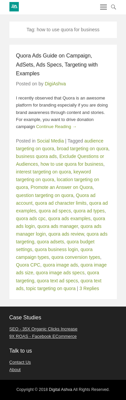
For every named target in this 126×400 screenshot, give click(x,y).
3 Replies (89, 288)
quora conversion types (75, 257)
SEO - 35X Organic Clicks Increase (43, 328)
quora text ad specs (57, 280)
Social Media (50, 141)
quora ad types (89, 210)
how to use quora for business (72, 164)
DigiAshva (55, 83)
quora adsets (50, 241)
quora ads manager (57, 226)
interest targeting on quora (43, 171)
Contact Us (20, 362)
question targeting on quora (44, 195)
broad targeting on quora (82, 148)
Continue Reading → (56, 126)
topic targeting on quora (51, 288)
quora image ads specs (60, 272)
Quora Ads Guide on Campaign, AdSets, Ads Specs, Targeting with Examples (57, 64)
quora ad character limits (60, 203)
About (15, 369)
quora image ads (60, 265)
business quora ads (36, 156)
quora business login (56, 249)
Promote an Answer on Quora (61, 187)
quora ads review (66, 234)
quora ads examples (69, 218)
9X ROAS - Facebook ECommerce (43, 336)
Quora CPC (28, 265)
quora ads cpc (31, 218)
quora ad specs (55, 210)
